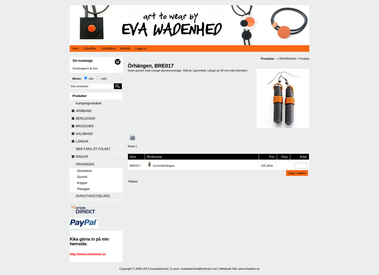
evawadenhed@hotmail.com (199, 268)
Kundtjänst (108, 48)
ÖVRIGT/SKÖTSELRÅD (93, 196)
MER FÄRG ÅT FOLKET (93, 149)
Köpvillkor (90, 48)
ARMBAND (84, 111)
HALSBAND (84, 134)
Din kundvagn (83, 61)
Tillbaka (133, 181)
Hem (75, 48)
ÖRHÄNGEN (85, 164)
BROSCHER (85, 126)
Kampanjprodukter (89, 103)
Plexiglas (83, 189)
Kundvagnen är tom (85, 68)
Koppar (82, 183)
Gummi (82, 177)
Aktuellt (125, 48)
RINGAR (82, 157)
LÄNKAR (82, 141)
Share (131, 146)
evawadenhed (159, 268)
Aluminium (84, 171)
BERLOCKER (85, 118)
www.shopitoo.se (249, 268)
